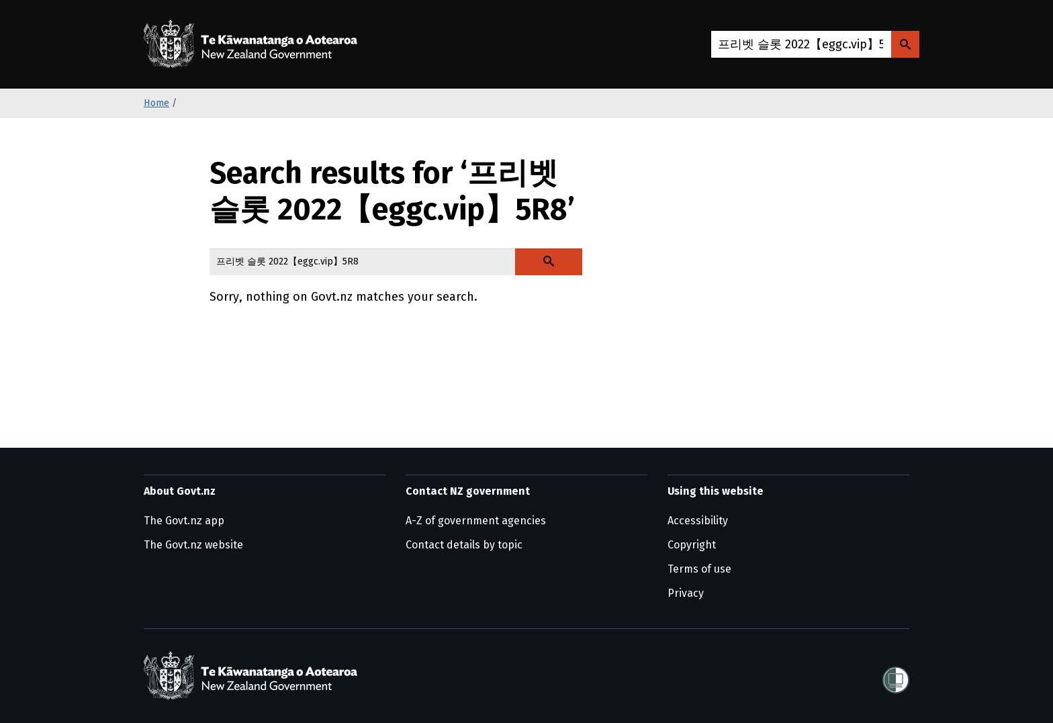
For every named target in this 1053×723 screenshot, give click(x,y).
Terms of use (699, 569)
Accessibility (698, 520)
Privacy (686, 593)
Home (156, 103)
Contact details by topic (464, 544)
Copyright (692, 544)
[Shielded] (895, 676)
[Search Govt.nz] (905, 44)
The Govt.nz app (184, 520)
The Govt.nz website (193, 544)
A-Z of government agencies (476, 520)
